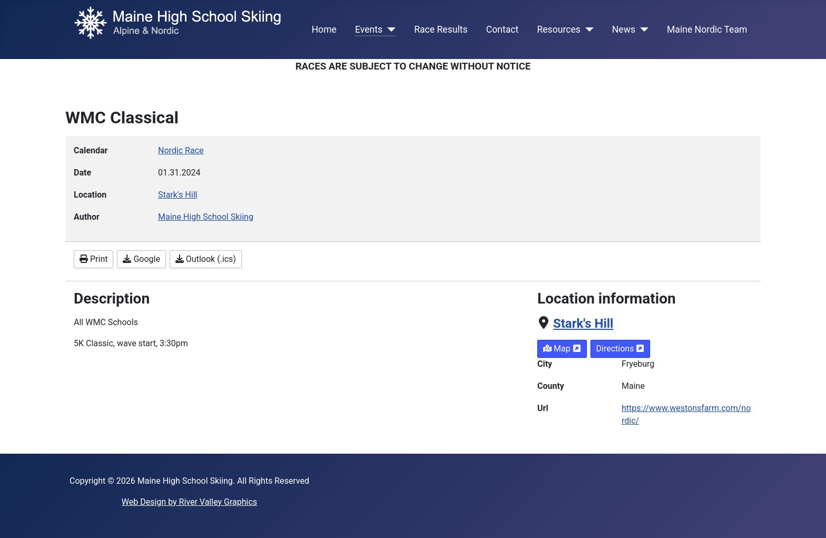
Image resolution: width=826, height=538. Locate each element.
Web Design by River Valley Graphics (189, 502)
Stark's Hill (583, 323)
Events (368, 29)
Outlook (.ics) (205, 259)
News (623, 29)
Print (93, 259)
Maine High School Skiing (205, 217)
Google (141, 259)
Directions (620, 349)
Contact (502, 29)
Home (324, 29)
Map (562, 349)
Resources (558, 29)
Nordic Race (181, 150)
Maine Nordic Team (707, 29)
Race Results (440, 29)
